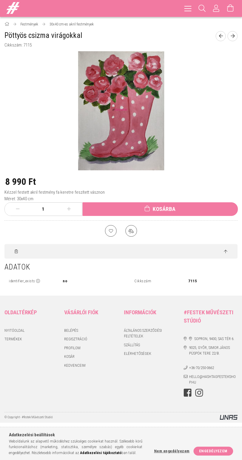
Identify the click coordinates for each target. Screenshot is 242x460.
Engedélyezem (213, 451)
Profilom (72, 348)
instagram (199, 393)
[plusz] (69, 209)
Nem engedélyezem (172, 451)
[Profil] (216, 8)
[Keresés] (202, 8)
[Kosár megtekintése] (230, 8)
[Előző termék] (221, 36)
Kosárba (164, 209)
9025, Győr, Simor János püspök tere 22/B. (209, 351)
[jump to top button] (225, 252)
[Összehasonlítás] (131, 231)
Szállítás (132, 345)
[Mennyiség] (43, 209)
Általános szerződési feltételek (143, 333)
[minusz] (17, 209)
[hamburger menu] (188, 8)
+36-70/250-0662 (201, 368)
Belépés (71, 330)
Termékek (13, 339)
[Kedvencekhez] (111, 231)
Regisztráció (75, 339)
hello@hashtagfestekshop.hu (212, 380)
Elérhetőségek (137, 354)
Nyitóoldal (14, 330)
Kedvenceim (74, 365)
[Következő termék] (233, 36)
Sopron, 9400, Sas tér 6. (214, 339)
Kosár (69, 357)
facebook (187, 393)
